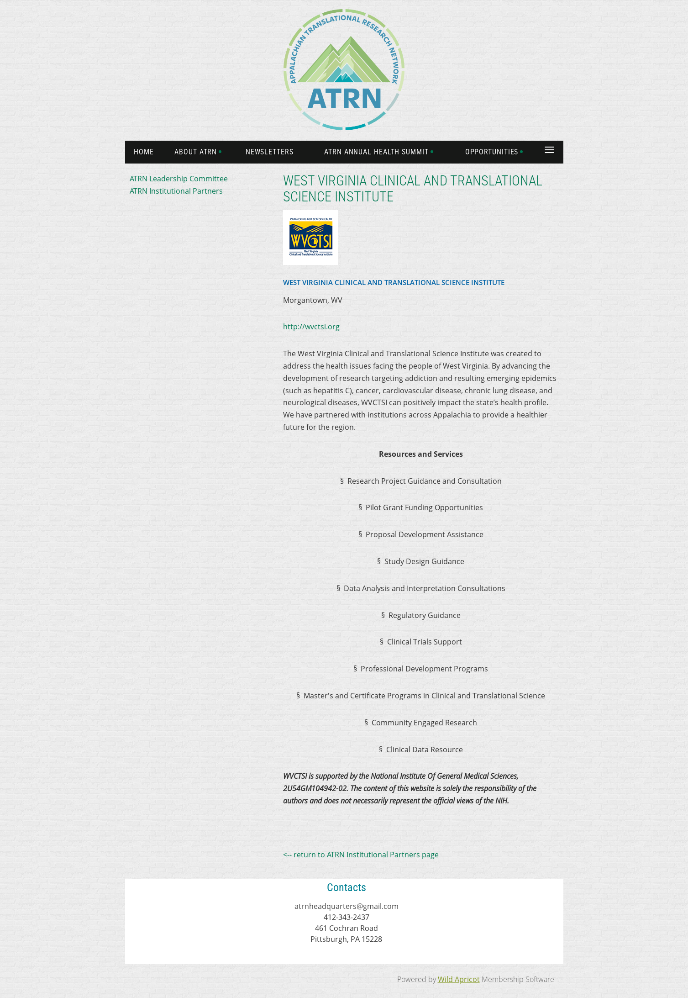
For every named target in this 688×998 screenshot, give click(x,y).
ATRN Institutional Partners (176, 191)
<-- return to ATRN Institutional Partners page (361, 855)
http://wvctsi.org (311, 327)
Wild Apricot (459, 979)
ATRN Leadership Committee (179, 179)
